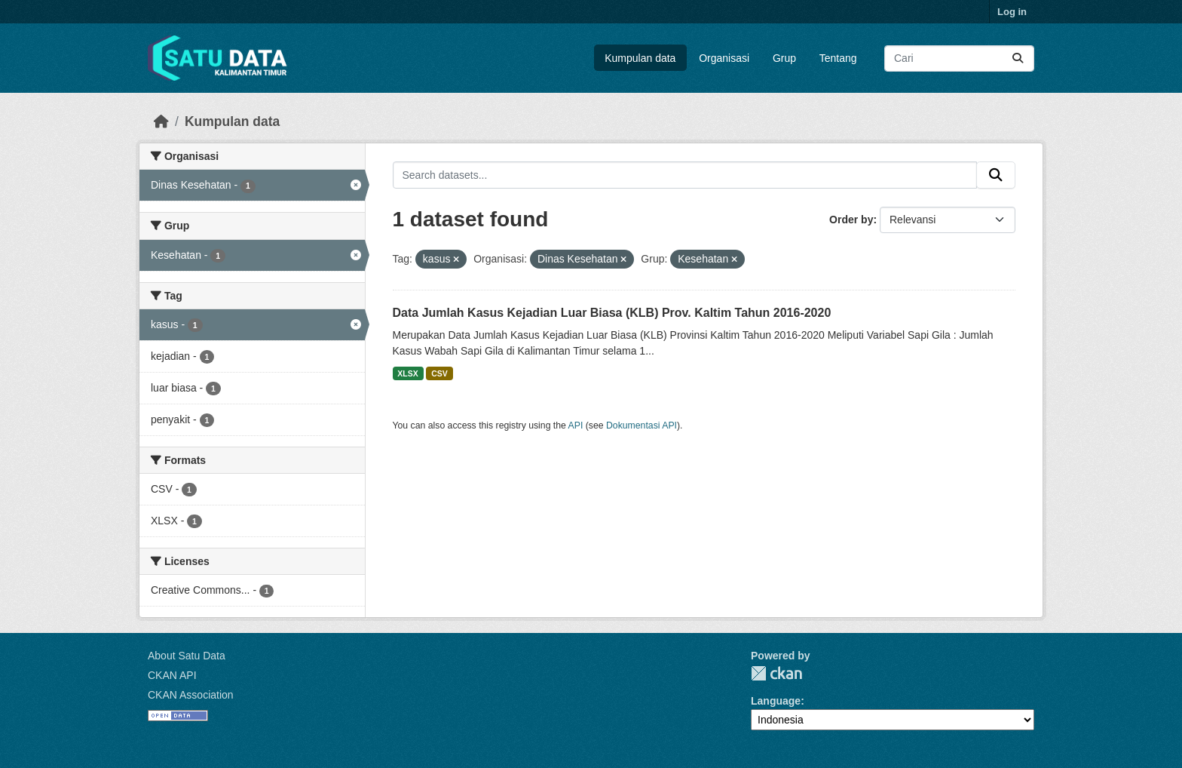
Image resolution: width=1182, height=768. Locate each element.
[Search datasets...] (959, 58)
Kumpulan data (640, 58)
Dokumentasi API (641, 425)
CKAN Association (191, 695)
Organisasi (724, 58)
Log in (1012, 11)
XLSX (407, 373)
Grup (784, 58)
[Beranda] (161, 121)
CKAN (776, 673)
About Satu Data (186, 656)
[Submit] (1018, 58)
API (575, 425)
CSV (439, 373)
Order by (851, 220)
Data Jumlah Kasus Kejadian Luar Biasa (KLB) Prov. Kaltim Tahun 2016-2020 (612, 312)
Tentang (838, 58)
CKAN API (172, 675)
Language (776, 701)
